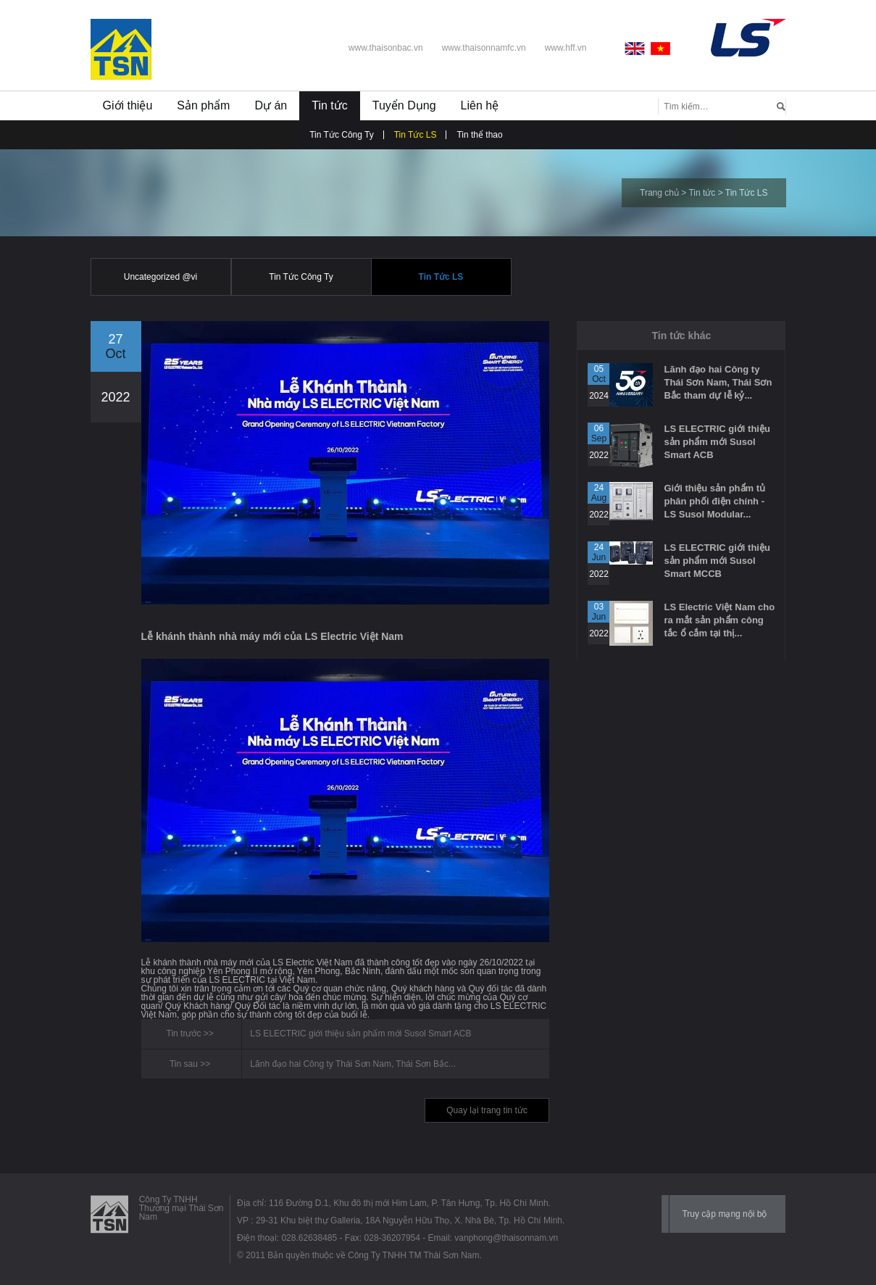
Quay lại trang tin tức (486, 1110)
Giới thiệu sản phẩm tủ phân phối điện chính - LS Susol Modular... (714, 501)
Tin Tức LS (415, 135)
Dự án (270, 105)
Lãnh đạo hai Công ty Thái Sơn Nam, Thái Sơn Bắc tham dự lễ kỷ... (718, 382)
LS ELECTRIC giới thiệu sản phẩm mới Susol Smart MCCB (716, 560)
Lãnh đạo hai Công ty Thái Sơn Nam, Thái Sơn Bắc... (353, 1064)
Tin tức (330, 105)
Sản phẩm (203, 105)
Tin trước (184, 1033)
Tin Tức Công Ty (341, 135)
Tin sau (184, 1064)
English (638, 48)
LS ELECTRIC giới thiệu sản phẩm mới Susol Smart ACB (360, 1033)
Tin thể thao (479, 135)
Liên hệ (480, 105)
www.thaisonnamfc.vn (484, 48)
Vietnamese (661, 48)
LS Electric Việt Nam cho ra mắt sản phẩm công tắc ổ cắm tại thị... (719, 620)
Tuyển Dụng (404, 105)
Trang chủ (659, 193)
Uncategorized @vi (161, 277)
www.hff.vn (566, 48)
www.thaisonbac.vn (386, 48)
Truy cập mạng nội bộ (724, 1214)
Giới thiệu (128, 105)
